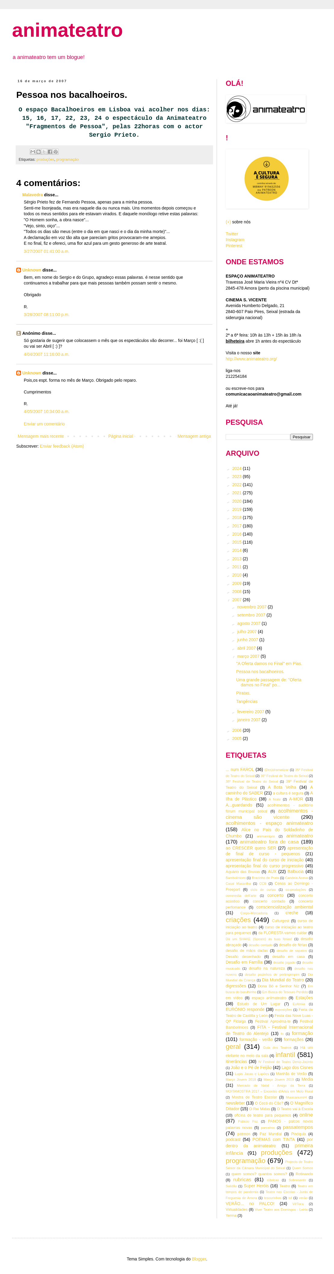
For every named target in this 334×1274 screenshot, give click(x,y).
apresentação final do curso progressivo (265, 865)
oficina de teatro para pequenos (262, 1115)
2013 (237, 558)
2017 (237, 526)
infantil (285, 1054)
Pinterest (234, 245)
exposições (283, 1009)
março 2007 (249, 656)
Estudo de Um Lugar (258, 1004)
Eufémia (299, 1004)
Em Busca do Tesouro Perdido (285, 992)
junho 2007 (248, 639)
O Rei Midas (259, 1109)
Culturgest (280, 921)
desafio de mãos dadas (247, 951)
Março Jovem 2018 (241, 1079)
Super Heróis (256, 1185)
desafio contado (261, 945)
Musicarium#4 (296, 1097)
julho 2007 (247, 631)
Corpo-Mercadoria (254, 913)
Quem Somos (302, 1168)
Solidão (231, 1186)
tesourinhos (272, 1198)
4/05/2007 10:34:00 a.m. (47, 411)
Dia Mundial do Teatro (283, 979)
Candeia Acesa (296, 878)
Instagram (235, 239)
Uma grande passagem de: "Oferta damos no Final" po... (269, 682)
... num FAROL (240, 769)
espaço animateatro (269, 998)
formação (302, 1033)
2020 (237, 501)
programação (67, 159)
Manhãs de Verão (291, 1074)
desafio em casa (288, 957)
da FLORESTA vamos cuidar (282, 933)
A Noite (275, 799)
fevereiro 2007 (251, 711)
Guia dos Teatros (277, 1047)
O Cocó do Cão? (269, 1103)
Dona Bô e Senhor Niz (278, 986)
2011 (237, 566)
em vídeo (234, 998)
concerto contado (269, 901)
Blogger (199, 1259)
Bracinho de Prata (265, 878)
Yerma (231, 1215)
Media (307, 1079)
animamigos (266, 836)
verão (303, 1198)
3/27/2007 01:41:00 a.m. (47, 251)
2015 (237, 542)
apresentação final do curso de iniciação (265, 859)
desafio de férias (293, 945)
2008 (237, 591)
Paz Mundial (271, 1134)
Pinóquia (298, 1134)
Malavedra (32, 194)
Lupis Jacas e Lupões (252, 1074)
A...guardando (239, 805)
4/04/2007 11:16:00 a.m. (47, 354)
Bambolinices (236, 878)
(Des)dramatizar (276, 770)
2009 (237, 583)
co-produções (296, 889)
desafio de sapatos (292, 950)
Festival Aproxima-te (273, 1021)
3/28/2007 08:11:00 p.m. (47, 314)
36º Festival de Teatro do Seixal (284, 776)
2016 (237, 534)
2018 (237, 517)
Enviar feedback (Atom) (62, 446)
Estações (304, 997)
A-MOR (296, 799)
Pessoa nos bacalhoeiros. (260, 671)
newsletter (235, 1103)
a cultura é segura (288, 793)
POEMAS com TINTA (273, 1139)
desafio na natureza (267, 968)
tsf (290, 1198)
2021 (237, 492)
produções (45, 159)
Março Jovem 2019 (279, 1079)
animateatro (67, 30)
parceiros (268, 1128)
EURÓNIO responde (245, 1009)
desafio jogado (284, 962)
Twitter (232, 233)
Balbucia (296, 871)
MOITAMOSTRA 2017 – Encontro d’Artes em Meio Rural (269, 1091)
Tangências (247, 701)
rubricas (242, 1179)
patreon (243, 1134)
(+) (228, 221)
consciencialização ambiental (284, 907)
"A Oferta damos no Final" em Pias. (269, 663)
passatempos (298, 1127)
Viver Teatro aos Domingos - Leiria (281, 1209)
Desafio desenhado (243, 957)
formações (294, 1039)
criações (238, 920)
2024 (237, 468)
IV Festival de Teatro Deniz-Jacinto (285, 1062)
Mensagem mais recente (41, 436)
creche (292, 912)
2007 (237, 599)
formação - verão (256, 1039)
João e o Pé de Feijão (251, 1067)
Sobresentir (297, 1180)
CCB (263, 883)
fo (282, 1034)
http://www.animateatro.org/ (251, 358)
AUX (272, 871)
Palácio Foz (248, 1121)
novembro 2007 (252, 606)
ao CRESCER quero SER (251, 848)
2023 (237, 476)
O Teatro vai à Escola (295, 1109)
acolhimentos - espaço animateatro (269, 823)
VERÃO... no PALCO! (250, 1203)
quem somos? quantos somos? (259, 1174)
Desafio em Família (244, 962)
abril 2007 (247, 648)
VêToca (298, 1204)
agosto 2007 (249, 623)
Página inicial (120, 436)
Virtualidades (237, 1209)
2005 (237, 738)
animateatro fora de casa (269, 842)
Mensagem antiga (194, 436)
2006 (237, 730)
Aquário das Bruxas (243, 872)
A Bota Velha (282, 787)
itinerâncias (236, 1061)
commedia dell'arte (241, 895)
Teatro (285, 1186)
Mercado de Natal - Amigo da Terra (271, 1085)
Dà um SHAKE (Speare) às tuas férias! (259, 939)
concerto (276, 895)
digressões (236, 985)
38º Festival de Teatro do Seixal (252, 781)
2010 (237, 575)
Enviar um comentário (44, 423)
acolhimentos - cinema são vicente (269, 814)
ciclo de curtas (263, 889)
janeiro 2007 (249, 719)
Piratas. (243, 693)
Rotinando (304, 1174)
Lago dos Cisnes (297, 1067)
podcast (233, 1139)
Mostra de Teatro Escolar (254, 1097)
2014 (237, 550)
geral (233, 1046)
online (306, 1115)
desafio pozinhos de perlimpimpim (272, 974)
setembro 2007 (251, 615)
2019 (237, 509)
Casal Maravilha (238, 883)
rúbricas (273, 1180)
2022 (237, 484)
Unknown (31, 270)
